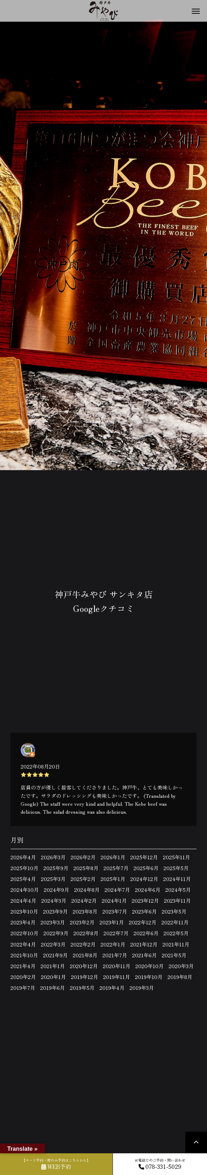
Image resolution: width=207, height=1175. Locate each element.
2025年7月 (116, 868)
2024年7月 (117, 889)
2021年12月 (143, 944)
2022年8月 (85, 933)
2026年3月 (53, 857)
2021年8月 (85, 955)
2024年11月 (177, 878)
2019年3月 (142, 987)
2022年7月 (116, 933)
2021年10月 (24, 955)
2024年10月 (24, 889)
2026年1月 (113, 857)
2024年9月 (56, 889)
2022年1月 (113, 944)
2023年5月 (174, 911)
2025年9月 (55, 868)
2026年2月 (83, 857)
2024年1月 (114, 900)
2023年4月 (22, 922)
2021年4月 (22, 966)
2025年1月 (113, 878)
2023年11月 (177, 900)
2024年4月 (23, 900)
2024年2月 (84, 900)
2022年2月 (83, 944)
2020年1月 (53, 976)
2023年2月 (82, 922)
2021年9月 (55, 955)
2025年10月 (24, 868)
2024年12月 (144, 878)
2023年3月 (53, 922)
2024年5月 (178, 889)
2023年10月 (24, 911)
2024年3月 (53, 900)
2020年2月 (23, 976)
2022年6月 (146, 933)
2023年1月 (112, 922)
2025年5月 (176, 868)
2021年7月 (114, 955)
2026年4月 (23, 857)
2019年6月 (52, 987)
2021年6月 (144, 955)
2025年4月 (23, 878)
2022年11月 (175, 922)
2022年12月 (142, 922)
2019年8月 (180, 976)
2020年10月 (149, 966)
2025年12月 (144, 857)
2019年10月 (148, 976)
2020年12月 (84, 966)
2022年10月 (24, 933)
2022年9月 (55, 933)
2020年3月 (181, 966)
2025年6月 (146, 868)
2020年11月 (116, 966)
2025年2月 (83, 878)
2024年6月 (147, 889)
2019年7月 (22, 987)
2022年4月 (23, 944)
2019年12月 (84, 976)
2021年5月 (174, 955)
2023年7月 (114, 911)
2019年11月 (116, 976)
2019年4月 (112, 987)
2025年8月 (85, 868)
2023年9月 (55, 911)
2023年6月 (144, 911)
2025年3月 (53, 878)
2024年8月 (87, 889)
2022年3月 (53, 944)
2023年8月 (85, 911)
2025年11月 (176, 857)
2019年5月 (82, 987)
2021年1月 (53, 966)
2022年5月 (176, 933)
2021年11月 (175, 944)
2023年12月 (145, 900)
